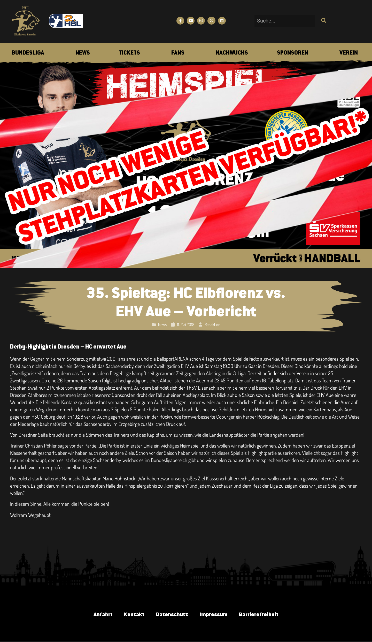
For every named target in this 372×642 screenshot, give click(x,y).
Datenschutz (171, 615)
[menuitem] (28, 53)
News (162, 324)
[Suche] (323, 21)
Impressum (215, 615)
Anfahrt (98, 615)
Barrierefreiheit (262, 615)
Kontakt (131, 615)
